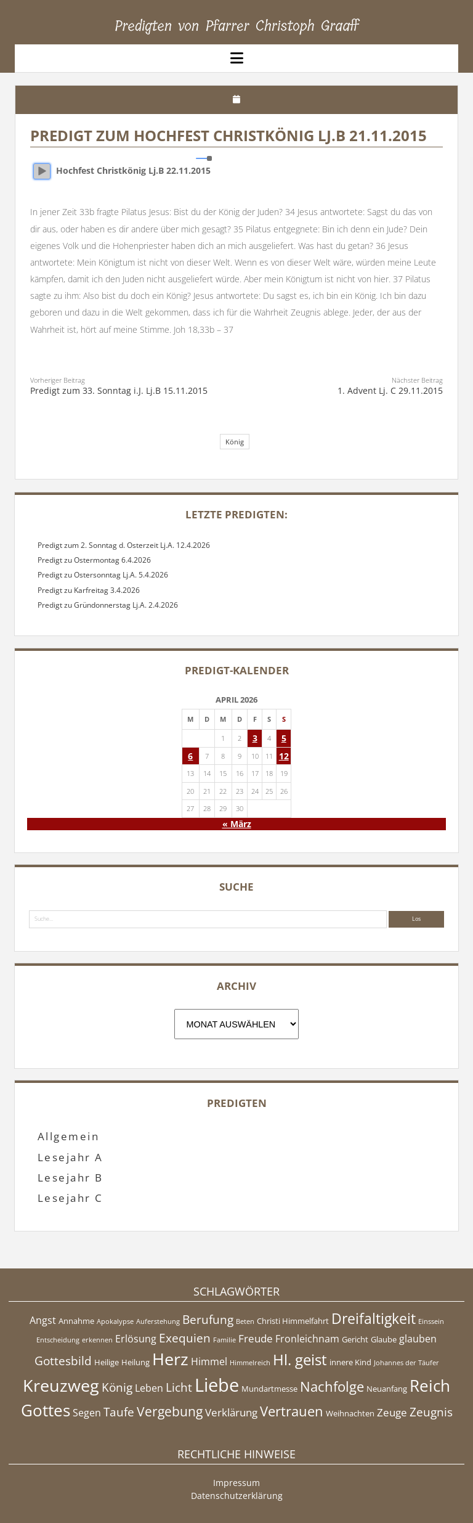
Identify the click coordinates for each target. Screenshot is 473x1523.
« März (236, 824)
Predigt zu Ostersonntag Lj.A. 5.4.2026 (103, 575)
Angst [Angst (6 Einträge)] (43, 1320)
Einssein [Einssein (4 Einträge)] (431, 1321)
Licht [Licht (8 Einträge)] (179, 1387)
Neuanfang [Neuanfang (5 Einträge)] (386, 1388)
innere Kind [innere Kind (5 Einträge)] (350, 1362)
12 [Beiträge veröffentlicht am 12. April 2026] (284, 756)
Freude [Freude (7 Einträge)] (255, 1338)
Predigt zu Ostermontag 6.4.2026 (94, 560)
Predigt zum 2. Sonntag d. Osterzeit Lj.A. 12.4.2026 (124, 545)
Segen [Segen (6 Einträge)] (87, 1412)
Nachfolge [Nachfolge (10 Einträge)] (332, 1386)
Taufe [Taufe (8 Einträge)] (118, 1412)
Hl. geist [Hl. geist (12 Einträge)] (300, 1359)
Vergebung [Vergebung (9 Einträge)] (170, 1411)
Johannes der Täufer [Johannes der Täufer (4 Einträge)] (406, 1362)
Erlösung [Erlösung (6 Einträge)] (135, 1338)
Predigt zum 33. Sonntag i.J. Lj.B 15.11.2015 (119, 390)
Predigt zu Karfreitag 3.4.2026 (89, 590)
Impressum (236, 1482)
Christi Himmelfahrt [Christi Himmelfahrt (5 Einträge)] (293, 1320)
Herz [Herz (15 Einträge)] (170, 1358)
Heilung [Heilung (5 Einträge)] (135, 1362)
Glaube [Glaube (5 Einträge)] (384, 1339)
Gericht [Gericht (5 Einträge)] (355, 1339)
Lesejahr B (70, 1177)
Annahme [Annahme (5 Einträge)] (76, 1320)
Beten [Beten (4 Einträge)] (245, 1321)
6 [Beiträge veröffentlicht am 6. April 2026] (190, 756)
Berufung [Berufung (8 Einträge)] (207, 1320)
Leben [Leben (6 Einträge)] (149, 1388)
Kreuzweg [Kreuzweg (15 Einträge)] (61, 1385)
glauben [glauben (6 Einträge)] (418, 1338)
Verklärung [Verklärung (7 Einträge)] (231, 1412)
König (234, 441)
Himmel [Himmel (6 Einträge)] (209, 1361)
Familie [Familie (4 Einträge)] (224, 1340)
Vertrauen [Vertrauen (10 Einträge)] (291, 1411)
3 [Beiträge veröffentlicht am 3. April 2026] (255, 738)
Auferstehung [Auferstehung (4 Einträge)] (158, 1321)
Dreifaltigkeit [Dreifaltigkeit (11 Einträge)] (373, 1318)
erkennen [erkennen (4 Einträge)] (97, 1340)
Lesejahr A (70, 1157)
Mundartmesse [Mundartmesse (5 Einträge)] (269, 1388)
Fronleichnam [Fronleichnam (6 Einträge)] (307, 1338)
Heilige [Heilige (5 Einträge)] (106, 1362)
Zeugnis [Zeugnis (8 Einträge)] (431, 1412)
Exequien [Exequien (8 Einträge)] (185, 1338)
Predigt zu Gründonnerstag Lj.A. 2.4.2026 (108, 605)
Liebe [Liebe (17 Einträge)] (217, 1385)
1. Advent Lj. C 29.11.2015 (390, 390)
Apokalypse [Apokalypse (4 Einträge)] (115, 1321)
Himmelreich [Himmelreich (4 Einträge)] (250, 1362)
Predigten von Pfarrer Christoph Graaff (237, 26)
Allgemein (68, 1136)
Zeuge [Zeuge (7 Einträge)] (392, 1412)
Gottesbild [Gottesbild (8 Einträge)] (63, 1361)
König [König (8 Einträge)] (117, 1387)
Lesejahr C (70, 1198)
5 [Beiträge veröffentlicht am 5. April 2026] (283, 738)
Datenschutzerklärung (237, 1495)
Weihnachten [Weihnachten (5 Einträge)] (350, 1413)
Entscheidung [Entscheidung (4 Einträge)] (57, 1340)
